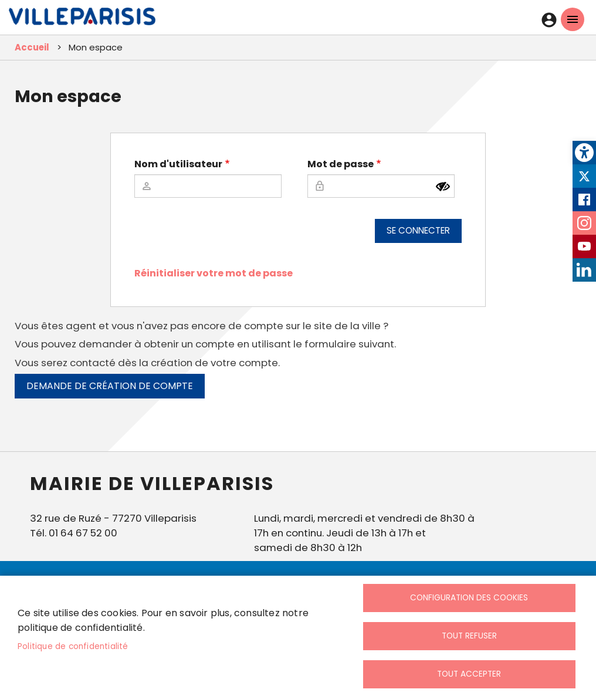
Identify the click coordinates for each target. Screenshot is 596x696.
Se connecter (418, 230)
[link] (584, 152)
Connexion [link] (549, 20)
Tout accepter (469, 674)
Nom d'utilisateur (178, 164)
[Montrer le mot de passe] (443, 186)
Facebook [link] (584, 199)
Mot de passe (340, 164)
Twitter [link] (584, 176)
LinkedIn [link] (584, 270)
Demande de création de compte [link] (109, 386)
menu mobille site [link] (572, 19)
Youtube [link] (584, 246)
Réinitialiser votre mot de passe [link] (213, 273)
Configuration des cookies (469, 597)
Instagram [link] (584, 223)
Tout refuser (469, 635)
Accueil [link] (32, 47)
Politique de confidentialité (73, 646)
